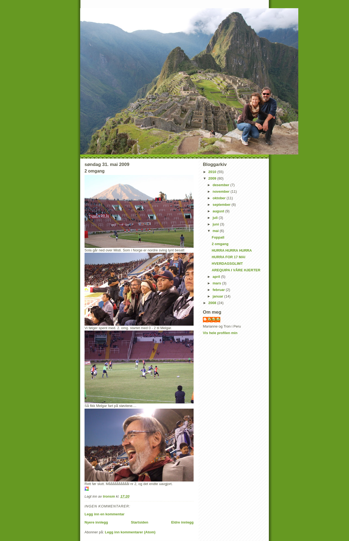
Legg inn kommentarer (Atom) (130, 532)
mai (216, 231)
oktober (220, 198)
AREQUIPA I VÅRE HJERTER (236, 270)
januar (218, 296)
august (219, 211)
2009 (212, 178)
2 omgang (220, 244)
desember (221, 185)
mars (217, 283)
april (217, 277)
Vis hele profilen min (220, 333)
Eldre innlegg (182, 522)
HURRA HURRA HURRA (232, 250)
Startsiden (139, 522)
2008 (212, 303)
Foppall (218, 237)
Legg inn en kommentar (105, 514)
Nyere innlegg (96, 522)
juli (216, 218)
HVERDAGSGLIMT (227, 263)
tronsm (214, 319)
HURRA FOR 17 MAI (228, 257)
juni (216, 224)
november (222, 191)
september (222, 205)
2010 (212, 172)
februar (219, 290)
